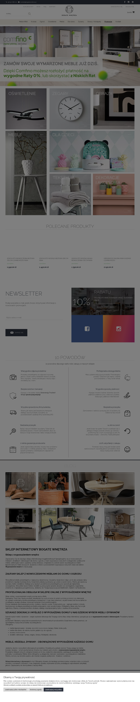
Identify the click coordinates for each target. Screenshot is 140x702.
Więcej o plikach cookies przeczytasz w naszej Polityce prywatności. (28, 685)
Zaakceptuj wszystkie (53, 690)
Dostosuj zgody (36, 690)
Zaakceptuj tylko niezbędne (15, 690)
